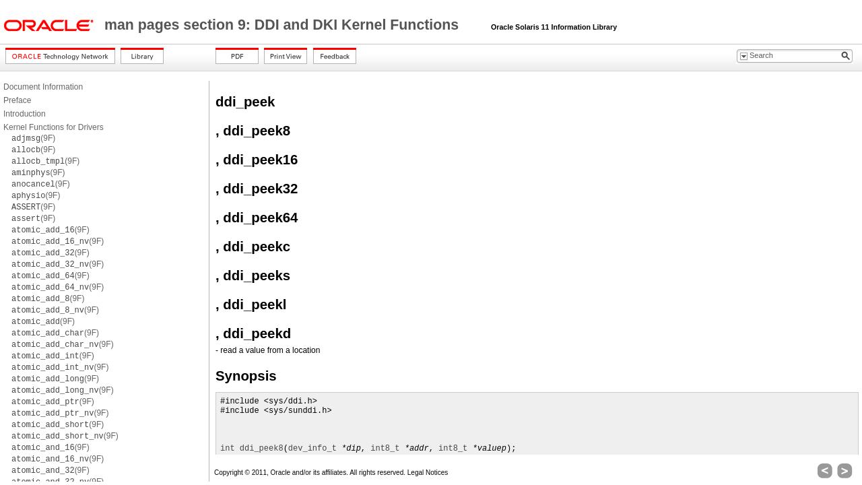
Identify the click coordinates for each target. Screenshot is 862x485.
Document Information (43, 87)
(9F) (33, 138)
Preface (17, 100)
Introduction (24, 114)
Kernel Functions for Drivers (53, 127)
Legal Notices (428, 472)
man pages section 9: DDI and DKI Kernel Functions (283, 25)
